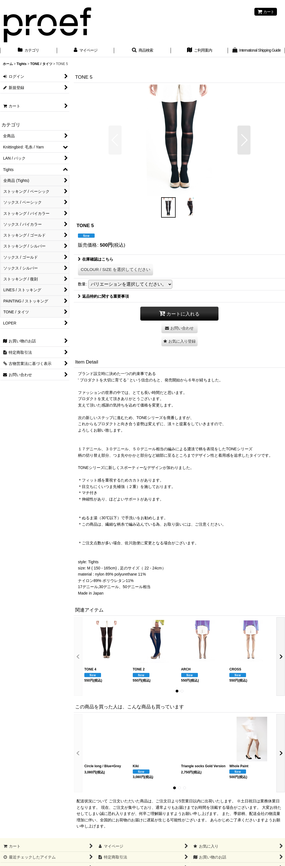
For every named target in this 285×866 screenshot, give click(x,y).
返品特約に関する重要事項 (103, 296)
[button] (142, 51)
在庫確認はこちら (95, 259)
